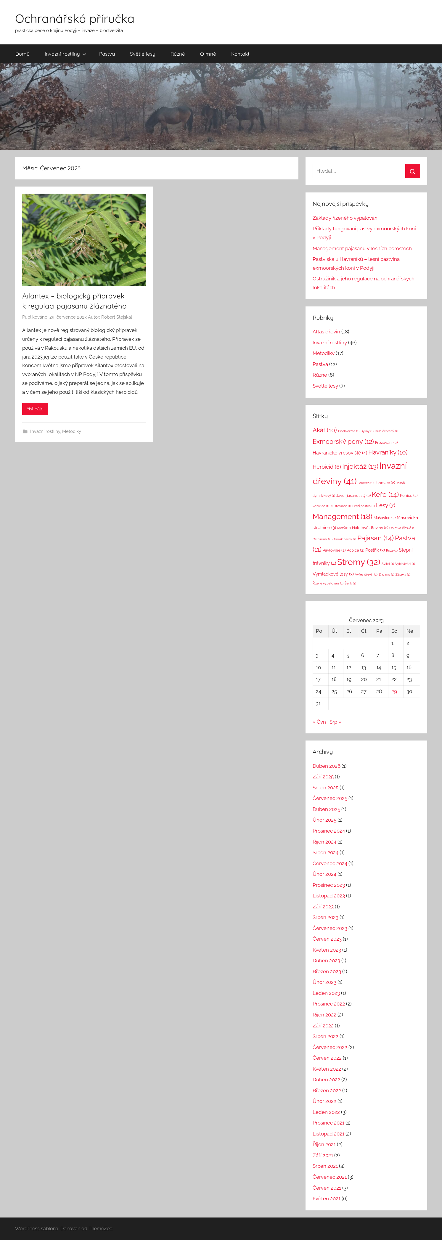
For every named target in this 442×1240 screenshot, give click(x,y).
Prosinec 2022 (329, 1004)
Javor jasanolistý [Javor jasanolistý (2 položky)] (353, 495)
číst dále (35, 409)
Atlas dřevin (326, 332)
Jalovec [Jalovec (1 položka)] (366, 483)
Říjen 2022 (324, 1015)
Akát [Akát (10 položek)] (325, 430)
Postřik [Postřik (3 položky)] (375, 549)
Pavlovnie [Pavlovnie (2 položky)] (334, 550)
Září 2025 (323, 777)
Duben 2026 (326, 766)
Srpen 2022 (325, 1036)
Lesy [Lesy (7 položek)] (385, 505)
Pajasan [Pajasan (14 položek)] (375, 538)
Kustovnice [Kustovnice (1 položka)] (340, 506)
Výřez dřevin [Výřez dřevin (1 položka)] (366, 574)
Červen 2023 (327, 939)
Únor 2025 (324, 820)
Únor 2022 (324, 1101)
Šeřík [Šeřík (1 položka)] (350, 583)
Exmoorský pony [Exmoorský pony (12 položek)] (343, 441)
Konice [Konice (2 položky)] (408, 495)
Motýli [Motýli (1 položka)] (344, 528)
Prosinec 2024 (329, 831)
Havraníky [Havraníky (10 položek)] (388, 452)
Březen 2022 (327, 1090)
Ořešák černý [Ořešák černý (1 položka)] (344, 539)
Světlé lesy (142, 54)
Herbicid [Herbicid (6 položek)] (327, 467)
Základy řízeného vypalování (346, 218)
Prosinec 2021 (328, 1123)
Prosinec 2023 (329, 885)
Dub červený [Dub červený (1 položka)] (386, 431)
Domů (22, 54)
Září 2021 (323, 1155)
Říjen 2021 (324, 1144)
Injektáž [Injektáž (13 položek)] (360, 466)
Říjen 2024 (324, 842)
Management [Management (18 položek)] (342, 516)
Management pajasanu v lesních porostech (362, 248)
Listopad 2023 (329, 896)
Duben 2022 (326, 1079)
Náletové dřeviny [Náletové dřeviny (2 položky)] (370, 528)
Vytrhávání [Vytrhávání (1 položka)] (405, 564)
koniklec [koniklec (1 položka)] (321, 506)
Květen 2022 (327, 1069)
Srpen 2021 (325, 1166)
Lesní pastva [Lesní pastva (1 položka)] (363, 506)
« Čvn (319, 722)
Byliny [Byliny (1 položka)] (367, 431)
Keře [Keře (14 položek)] (385, 494)
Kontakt (240, 54)
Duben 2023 (326, 960)
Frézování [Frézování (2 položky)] (386, 442)
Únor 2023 (324, 982)
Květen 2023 (327, 950)
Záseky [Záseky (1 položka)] (403, 574)
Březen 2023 (327, 971)
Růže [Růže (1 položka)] (392, 550)
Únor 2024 (324, 874)
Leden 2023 (326, 993)
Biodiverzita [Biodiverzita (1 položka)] (348, 431)
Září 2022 (323, 1026)
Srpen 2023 (325, 917)
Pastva (107, 54)
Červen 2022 (327, 1058)
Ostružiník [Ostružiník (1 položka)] (322, 539)
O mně (208, 54)
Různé (178, 54)
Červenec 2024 (330, 863)
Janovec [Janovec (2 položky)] (385, 483)
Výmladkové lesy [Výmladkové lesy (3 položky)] (333, 573)
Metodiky (71, 431)
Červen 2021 (327, 1188)
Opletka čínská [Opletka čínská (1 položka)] (402, 528)
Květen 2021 (326, 1199)
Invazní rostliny (65, 54)
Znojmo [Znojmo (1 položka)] (386, 574)
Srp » (335, 722)
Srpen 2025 (325, 788)
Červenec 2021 (330, 1177)
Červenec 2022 (330, 1047)
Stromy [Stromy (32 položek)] (358, 562)
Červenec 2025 (330, 798)
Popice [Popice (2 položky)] (355, 550)
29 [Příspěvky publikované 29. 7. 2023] (394, 691)
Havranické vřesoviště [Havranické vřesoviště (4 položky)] (340, 453)
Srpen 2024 (325, 852)
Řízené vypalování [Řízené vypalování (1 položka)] (328, 583)
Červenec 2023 (330, 928)
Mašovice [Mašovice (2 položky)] (385, 517)
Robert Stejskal (116, 317)
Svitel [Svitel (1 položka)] (388, 564)
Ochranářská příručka (74, 18)
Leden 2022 (326, 1112)
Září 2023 (323, 907)
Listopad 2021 (328, 1134)
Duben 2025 (326, 809)
